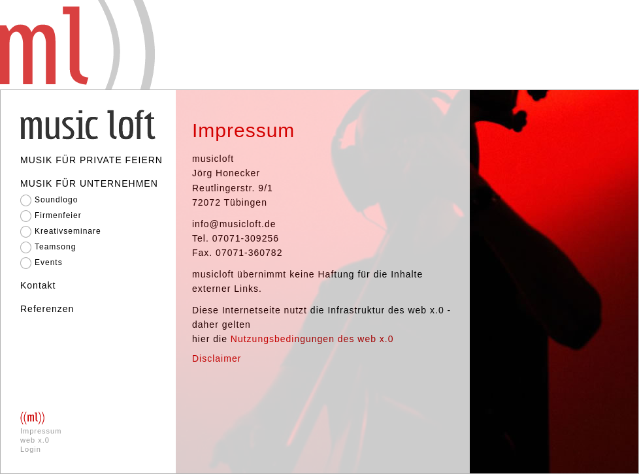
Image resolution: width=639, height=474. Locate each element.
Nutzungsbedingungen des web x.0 (312, 339)
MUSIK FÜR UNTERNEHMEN (89, 183)
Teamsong (55, 246)
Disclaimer (216, 358)
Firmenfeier (58, 215)
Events (49, 262)
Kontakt (38, 285)
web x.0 (35, 440)
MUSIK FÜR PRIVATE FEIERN (91, 160)
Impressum (40, 431)
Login (30, 449)
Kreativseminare (68, 231)
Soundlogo (56, 199)
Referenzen (47, 309)
